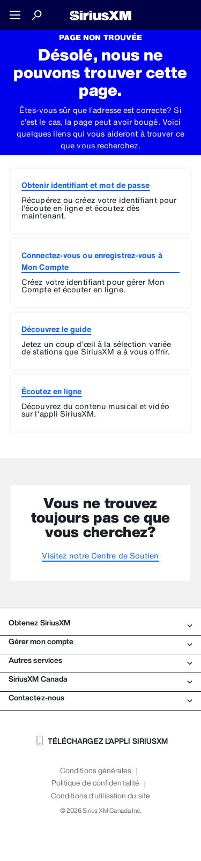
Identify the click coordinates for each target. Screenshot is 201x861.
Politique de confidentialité (95, 782)
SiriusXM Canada (100, 679)
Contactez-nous (100, 698)
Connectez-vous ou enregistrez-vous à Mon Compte (91, 261)
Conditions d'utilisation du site (100, 795)
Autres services (100, 660)
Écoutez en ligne (51, 391)
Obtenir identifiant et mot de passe (85, 185)
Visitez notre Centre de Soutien (100, 555)
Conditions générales (95, 770)
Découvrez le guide (56, 329)
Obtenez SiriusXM (100, 623)
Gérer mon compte (100, 641)
